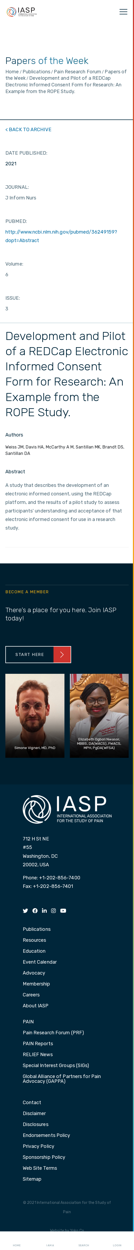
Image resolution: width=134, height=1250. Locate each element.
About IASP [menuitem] (36, 1006)
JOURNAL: (17, 187)
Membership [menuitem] (36, 984)
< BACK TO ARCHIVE (28, 130)
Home (17, 1241)
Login (117, 1241)
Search (83, 1241)
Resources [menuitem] (34, 940)
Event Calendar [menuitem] (40, 962)
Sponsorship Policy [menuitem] (44, 1157)
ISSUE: (12, 298)
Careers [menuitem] (31, 995)
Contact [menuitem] (32, 1102)
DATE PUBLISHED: (26, 153)
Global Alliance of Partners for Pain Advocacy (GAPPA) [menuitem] (62, 1079)
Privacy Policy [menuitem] (38, 1146)
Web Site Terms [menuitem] (40, 1168)
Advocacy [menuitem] (34, 973)
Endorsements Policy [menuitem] (46, 1135)
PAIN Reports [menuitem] (38, 1044)
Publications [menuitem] (37, 929)
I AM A (50, 1241)
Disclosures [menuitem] (35, 1124)
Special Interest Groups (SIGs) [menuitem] (56, 1065)
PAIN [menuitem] (28, 1022)
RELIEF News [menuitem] (38, 1054)
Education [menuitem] (34, 951)
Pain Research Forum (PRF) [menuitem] (53, 1033)
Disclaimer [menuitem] (34, 1113)
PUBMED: (16, 221)
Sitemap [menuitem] (32, 1179)
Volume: (14, 264)
